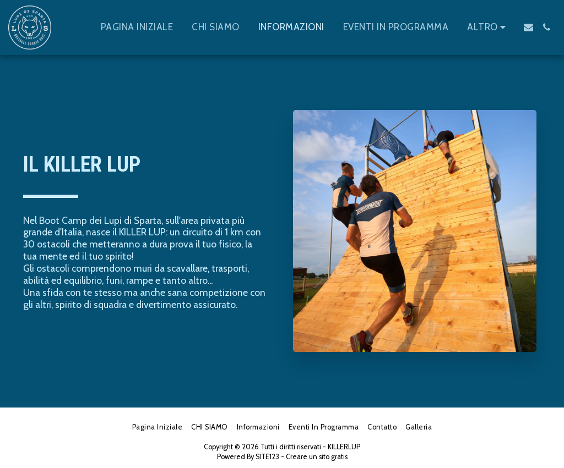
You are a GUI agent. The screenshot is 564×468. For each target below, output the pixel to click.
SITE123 (267, 457)
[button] (528, 27)
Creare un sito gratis (317, 457)
